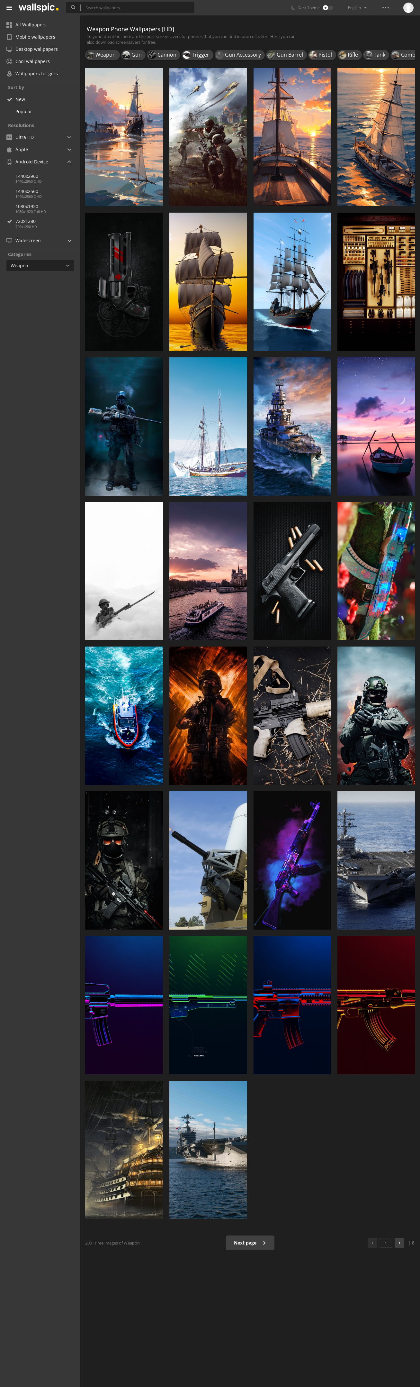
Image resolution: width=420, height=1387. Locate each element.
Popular (23, 111)
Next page (250, 1243)
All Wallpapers (26, 25)
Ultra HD (20, 137)
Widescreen (23, 240)
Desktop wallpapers (32, 49)
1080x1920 (26, 206)
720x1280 (47, 221)
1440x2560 (26, 191)
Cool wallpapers (28, 61)
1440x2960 (26, 176)
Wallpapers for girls (32, 73)
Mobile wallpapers (30, 37)
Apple (17, 149)
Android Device (27, 162)
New (20, 99)
